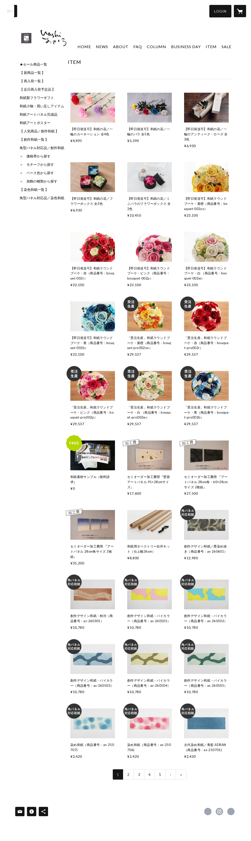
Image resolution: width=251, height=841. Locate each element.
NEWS (102, 46)
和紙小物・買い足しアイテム (42, 106)
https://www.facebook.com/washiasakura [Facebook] (208, 811)
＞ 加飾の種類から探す (38, 181)
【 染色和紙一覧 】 (34, 189)
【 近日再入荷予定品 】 (37, 89)
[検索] (11, 11)
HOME (84, 46)
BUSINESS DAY (186, 46)
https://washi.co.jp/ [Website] (231, 811)
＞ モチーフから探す (37, 164)
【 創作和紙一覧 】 (34, 139)
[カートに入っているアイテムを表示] (240, 11)
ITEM (211, 46)
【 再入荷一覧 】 (32, 81)
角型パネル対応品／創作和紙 (42, 148)
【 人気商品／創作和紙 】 (39, 131)
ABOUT (120, 46)
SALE (226, 46)
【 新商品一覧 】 (32, 72)
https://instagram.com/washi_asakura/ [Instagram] (219, 811)
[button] (220, 11)
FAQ (137, 46)
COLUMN (156, 46)
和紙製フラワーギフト (37, 97)
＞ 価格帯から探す (35, 156)
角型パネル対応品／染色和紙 (42, 198)
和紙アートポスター (35, 123)
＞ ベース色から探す (37, 173)
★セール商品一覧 (33, 64)
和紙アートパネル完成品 (38, 114)
